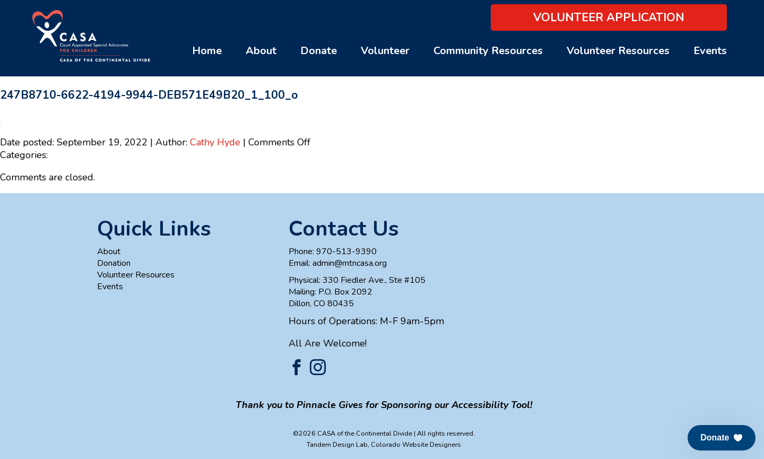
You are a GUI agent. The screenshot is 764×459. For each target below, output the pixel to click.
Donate (318, 51)
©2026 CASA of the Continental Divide (352, 433)
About (261, 51)
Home (207, 51)
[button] (722, 438)
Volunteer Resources (618, 51)
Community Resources (488, 51)
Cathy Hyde (215, 142)
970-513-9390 (346, 251)
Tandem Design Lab (337, 444)
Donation (114, 263)
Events (710, 51)
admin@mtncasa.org (349, 263)
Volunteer (385, 51)
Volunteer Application (608, 17)
